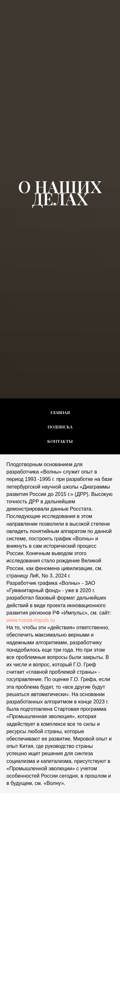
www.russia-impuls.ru (30, 620)
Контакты (60, 441)
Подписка (60, 426)
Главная (60, 412)
